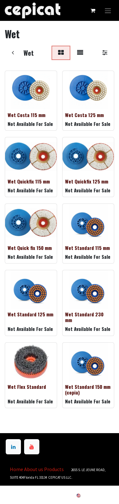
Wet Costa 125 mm (84, 114)
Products (54, 469)
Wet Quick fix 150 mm (30, 247)
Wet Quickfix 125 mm (86, 181)
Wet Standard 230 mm (84, 317)
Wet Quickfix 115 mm (29, 181)
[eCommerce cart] (92, 10)
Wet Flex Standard (27, 386)
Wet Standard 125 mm (30, 314)
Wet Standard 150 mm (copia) (87, 389)
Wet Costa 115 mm (26, 114)
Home (16, 469)
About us (33, 469)
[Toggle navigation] (108, 10)
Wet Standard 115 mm (87, 247)
